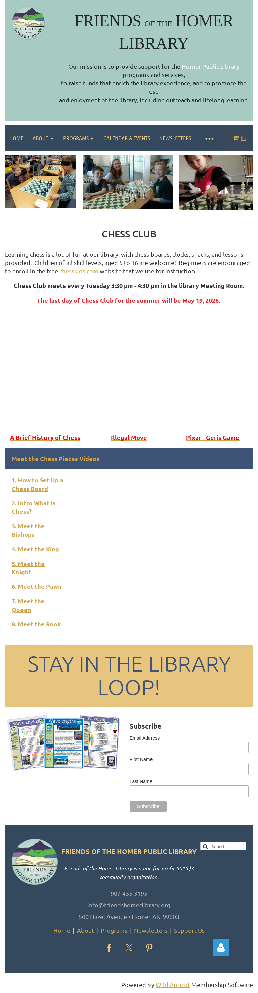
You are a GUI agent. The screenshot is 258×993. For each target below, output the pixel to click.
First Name (141, 759)
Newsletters (150, 930)
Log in (221, 947)
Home (61, 930)
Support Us (189, 930)
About (85, 930)
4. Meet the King (35, 549)
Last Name (141, 781)
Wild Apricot (173, 984)
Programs (114, 930)
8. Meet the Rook (36, 624)
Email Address (145, 738)
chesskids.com (78, 270)
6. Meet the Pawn (37, 586)
